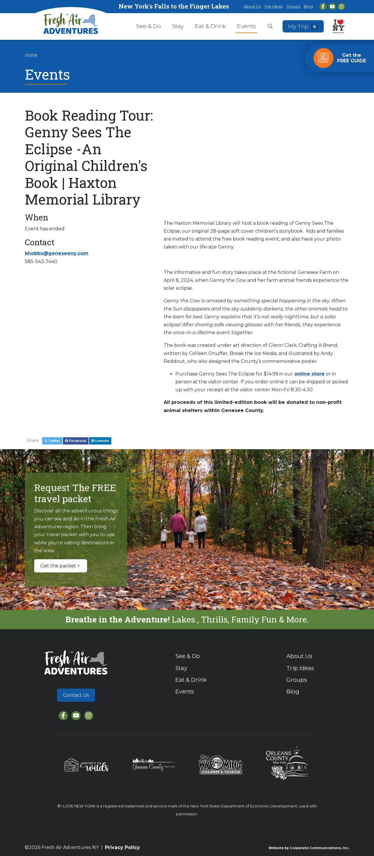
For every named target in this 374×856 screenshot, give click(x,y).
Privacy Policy (122, 847)
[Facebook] (323, 6)
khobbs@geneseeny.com (57, 253)
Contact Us (76, 695)
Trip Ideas (273, 6)
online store (309, 374)
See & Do (148, 26)
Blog (308, 6)
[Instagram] (341, 6)
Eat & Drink (210, 26)
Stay (177, 26)
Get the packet (60, 566)
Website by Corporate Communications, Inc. (309, 848)
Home (31, 54)
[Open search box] (270, 26)
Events (246, 26)
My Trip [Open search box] (303, 26)
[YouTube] (332, 6)
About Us (252, 6)
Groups (293, 6)
